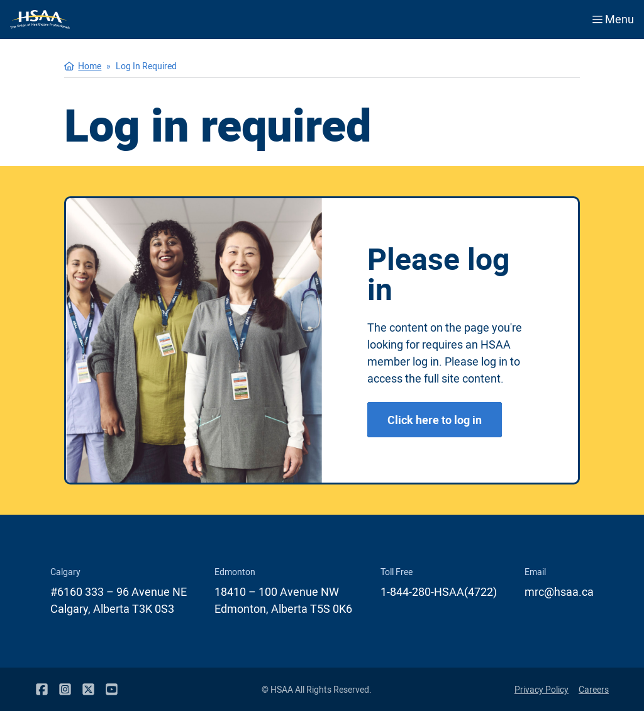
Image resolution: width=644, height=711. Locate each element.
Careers (594, 689)
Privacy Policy (541, 689)
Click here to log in (434, 419)
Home (89, 66)
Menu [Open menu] (613, 18)
